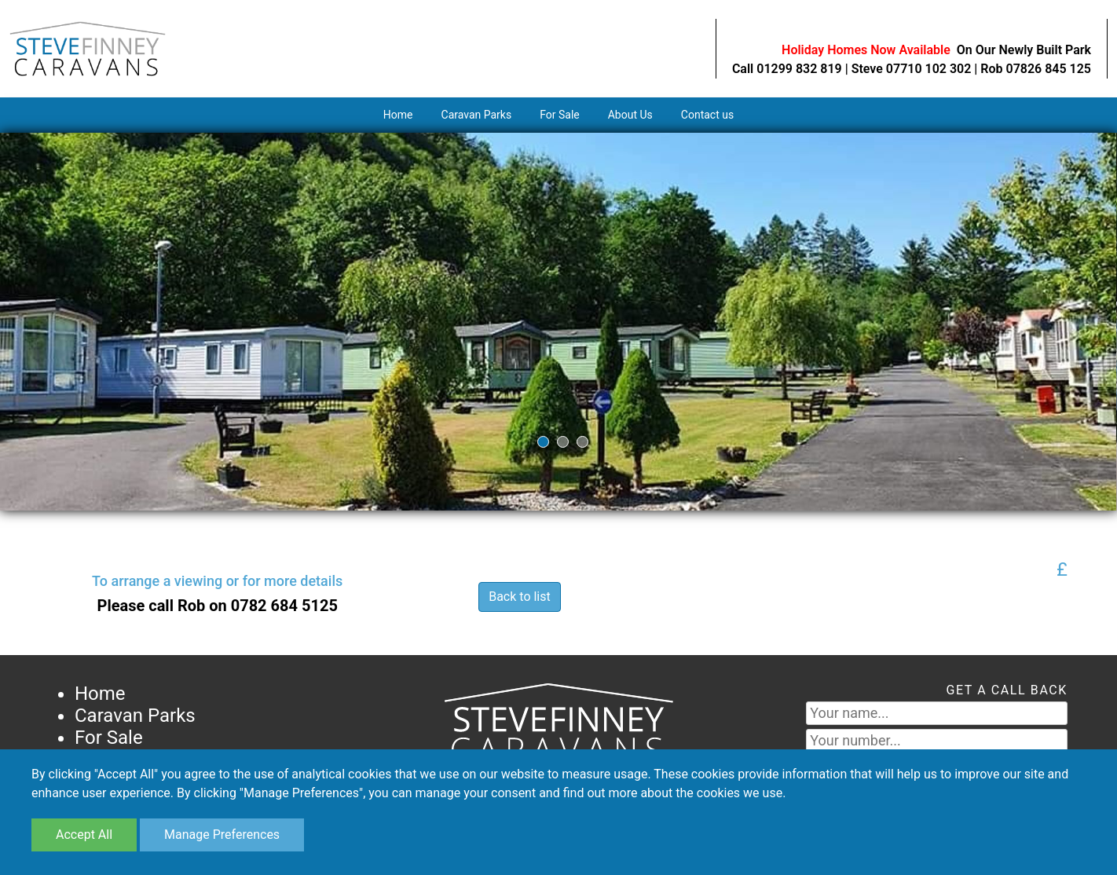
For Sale (560, 114)
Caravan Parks (476, 114)
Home (398, 114)
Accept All (84, 834)
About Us (630, 114)
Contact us (707, 114)
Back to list (520, 596)
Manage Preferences (222, 834)
